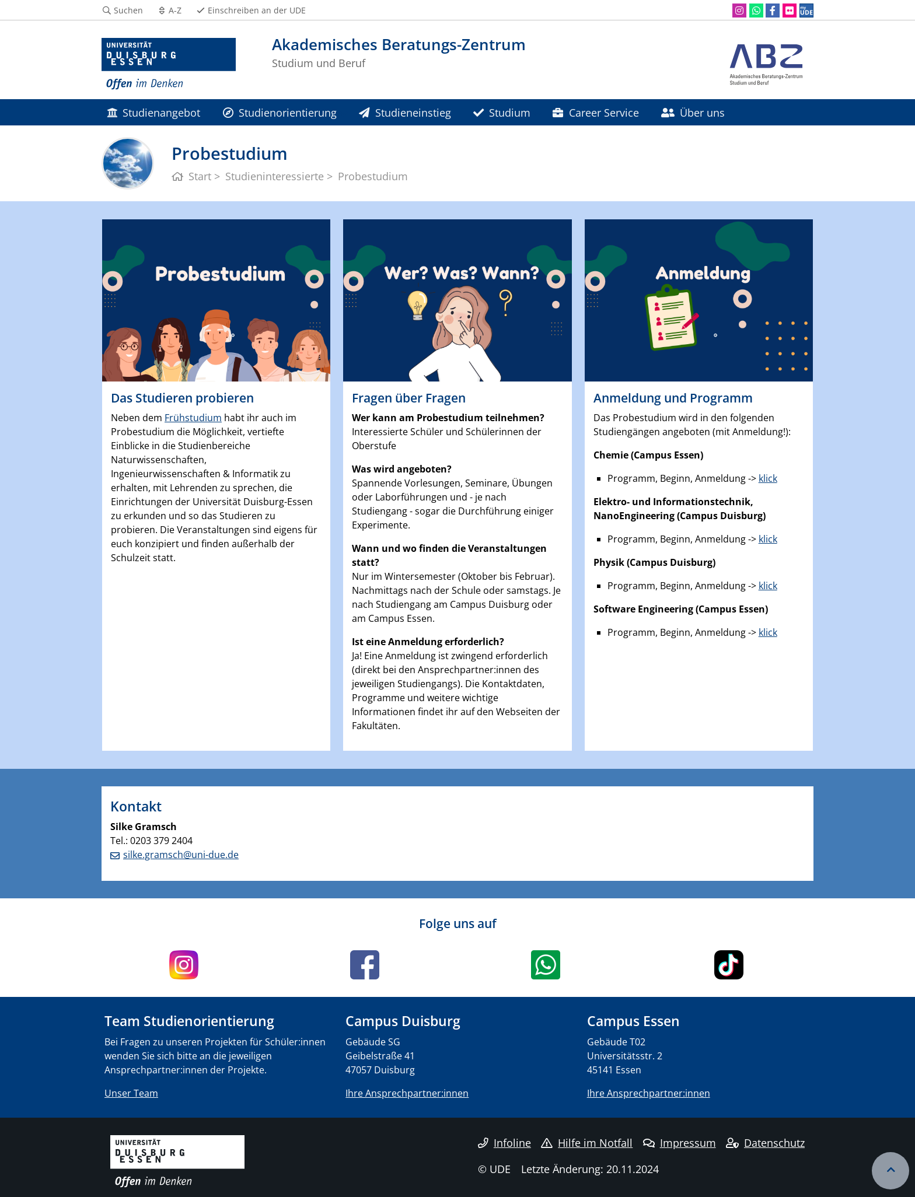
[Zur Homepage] (169, 64)
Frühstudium (193, 417)
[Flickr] (790, 11)
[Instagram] (739, 11)
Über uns (693, 112)
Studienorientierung (280, 112)
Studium (501, 112)
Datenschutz (765, 1143)
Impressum (679, 1143)
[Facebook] (773, 11)
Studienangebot (153, 112)
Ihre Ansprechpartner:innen (407, 1093)
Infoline (504, 1143)
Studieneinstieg (404, 112)
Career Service (595, 112)
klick (768, 478)
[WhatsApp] (756, 11)
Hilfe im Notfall (587, 1143)
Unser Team (131, 1093)
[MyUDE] (806, 11)
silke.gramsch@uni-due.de (181, 854)
